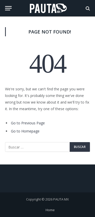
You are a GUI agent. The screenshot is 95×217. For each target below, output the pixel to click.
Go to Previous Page (28, 123)
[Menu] (8, 8)
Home (50, 210)
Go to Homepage (25, 131)
